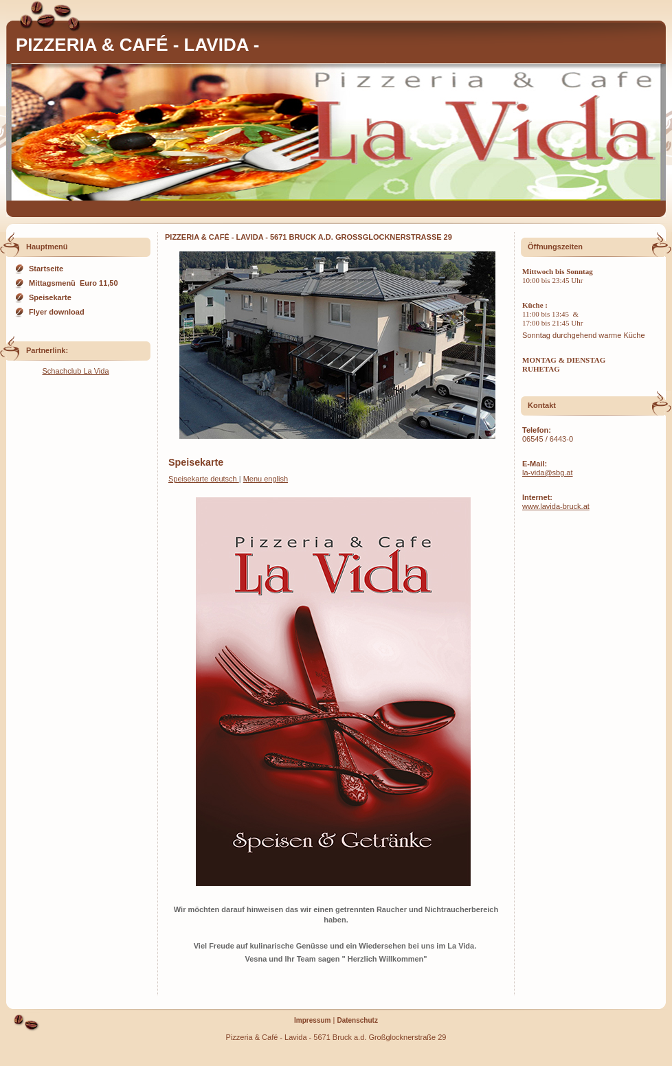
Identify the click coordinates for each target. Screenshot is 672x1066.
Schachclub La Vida (75, 371)
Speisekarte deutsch (203, 479)
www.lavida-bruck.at (556, 506)
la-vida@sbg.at (547, 472)
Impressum (312, 1020)
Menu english (265, 479)
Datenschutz (357, 1020)
